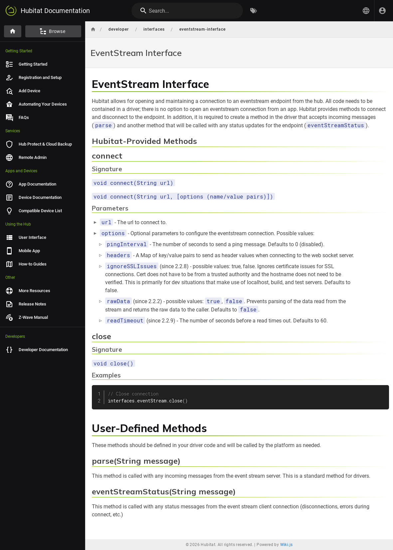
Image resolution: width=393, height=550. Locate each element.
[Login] (382, 11)
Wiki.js (286, 544)
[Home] (12, 31)
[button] (366, 10)
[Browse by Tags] (254, 11)
